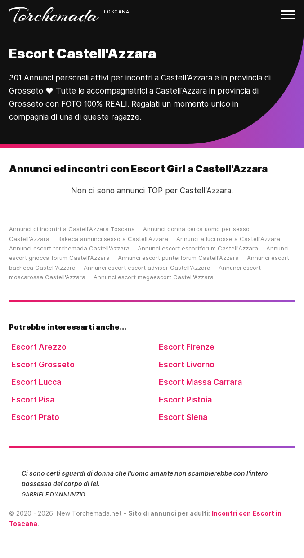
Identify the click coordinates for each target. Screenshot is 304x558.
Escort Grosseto (43, 364)
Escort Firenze (187, 347)
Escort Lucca (36, 382)
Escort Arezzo (39, 347)
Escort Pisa (32, 399)
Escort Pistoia (185, 399)
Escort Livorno (187, 364)
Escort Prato (35, 417)
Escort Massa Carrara (200, 382)
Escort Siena (183, 417)
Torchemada (54, 15)
